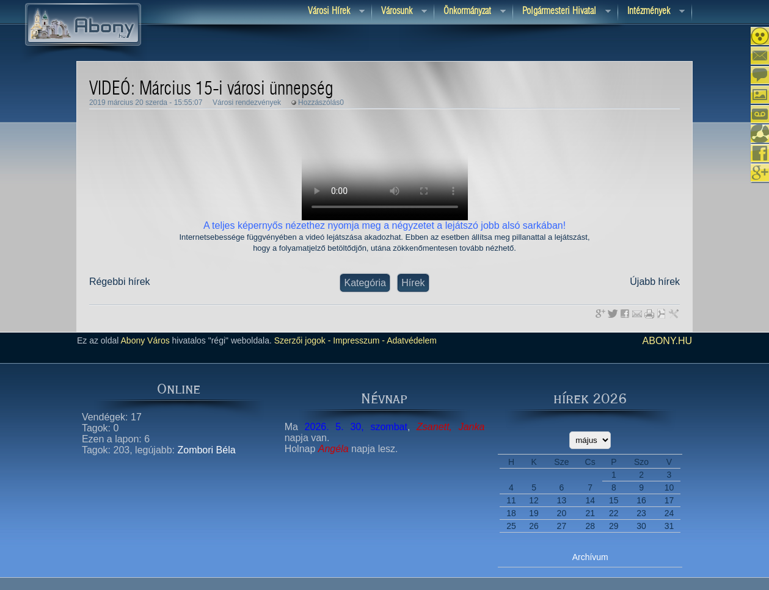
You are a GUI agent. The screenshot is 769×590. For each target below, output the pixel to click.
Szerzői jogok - (302, 340)
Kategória (365, 283)
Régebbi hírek (119, 281)
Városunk (399, 12)
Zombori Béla (206, 450)
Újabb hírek (655, 281)
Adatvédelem (411, 340)
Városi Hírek (332, 12)
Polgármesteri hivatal (562, 12)
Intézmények (651, 12)
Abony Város (145, 340)
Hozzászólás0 (321, 102)
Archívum (590, 557)
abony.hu (668, 341)
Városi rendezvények (247, 102)
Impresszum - (357, 340)
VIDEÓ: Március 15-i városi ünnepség (211, 89)
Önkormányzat (470, 12)
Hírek (413, 283)
